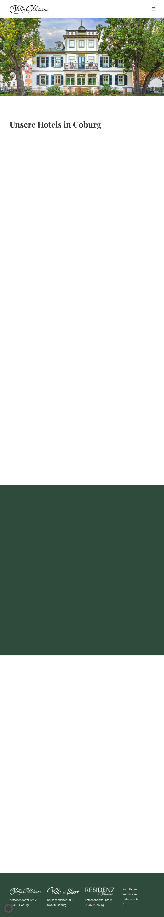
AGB (125, 904)
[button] (8, 908)
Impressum (130, 894)
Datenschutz (130, 899)
